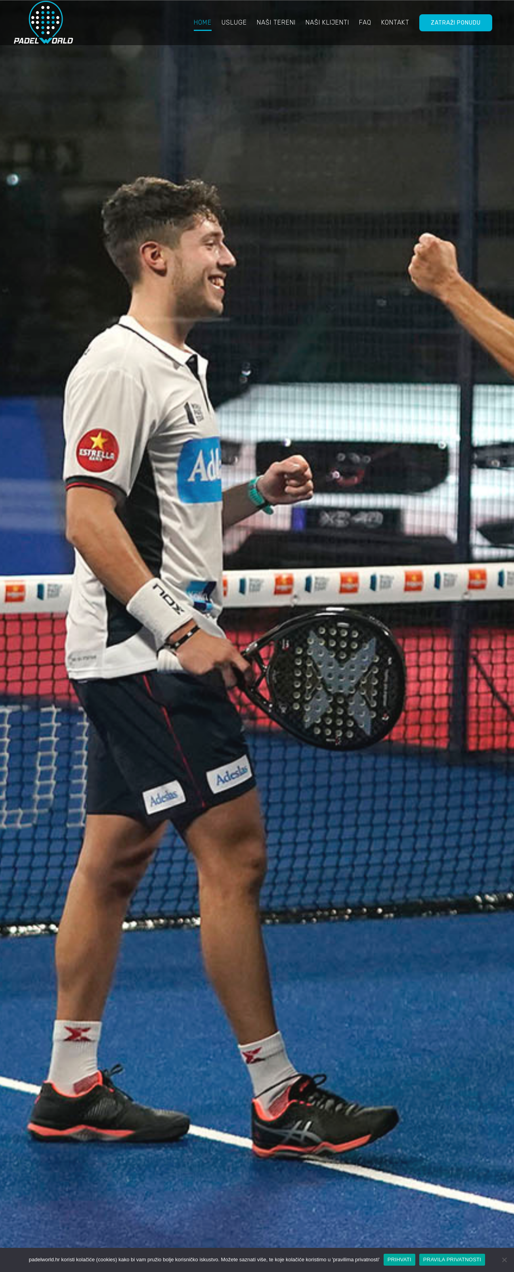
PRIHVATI (399, 1259)
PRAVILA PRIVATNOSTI (452, 1259)
